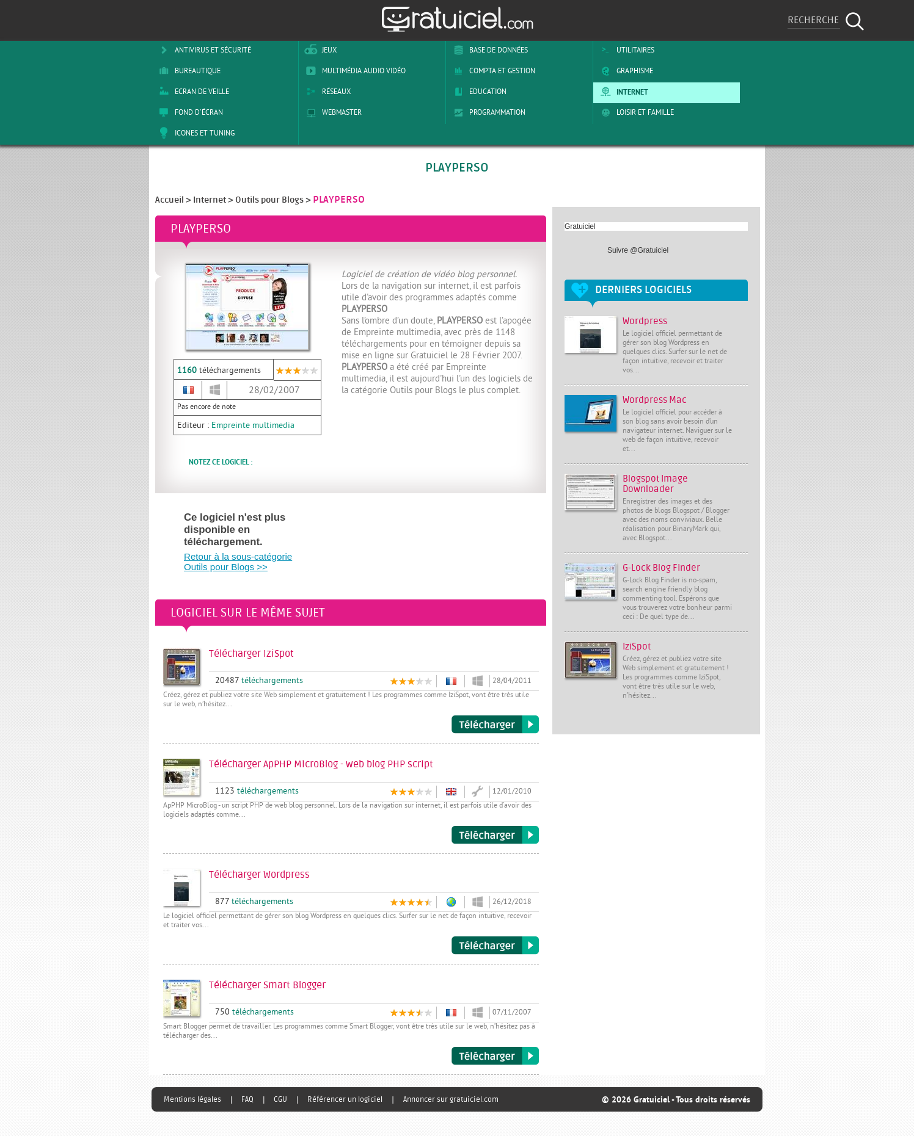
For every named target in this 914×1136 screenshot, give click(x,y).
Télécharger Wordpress (495, 945)
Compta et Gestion (492, 71)
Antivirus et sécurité (203, 50)
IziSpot (637, 647)
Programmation (487, 112)
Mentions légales (192, 1099)
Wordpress (645, 321)
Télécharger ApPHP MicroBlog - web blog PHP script (495, 835)
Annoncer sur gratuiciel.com (451, 1099)
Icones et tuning (195, 133)
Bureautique (188, 71)
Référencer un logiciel (344, 1099)
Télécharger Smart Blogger (495, 1056)
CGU (280, 1099)
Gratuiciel (580, 226)
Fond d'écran (189, 112)
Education (477, 91)
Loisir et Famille (635, 112)
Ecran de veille (192, 91)
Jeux (319, 50)
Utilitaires (625, 50)
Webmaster (332, 112)
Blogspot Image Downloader (655, 484)
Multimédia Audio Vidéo (354, 71)
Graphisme (624, 71)
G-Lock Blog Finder (661, 568)
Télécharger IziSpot (495, 724)
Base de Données (488, 50)
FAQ (247, 1099)
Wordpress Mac (655, 400)
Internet (622, 91)
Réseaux (326, 91)
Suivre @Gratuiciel (637, 250)
